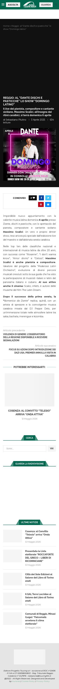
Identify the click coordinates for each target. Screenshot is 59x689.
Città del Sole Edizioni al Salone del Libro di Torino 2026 (39, 577)
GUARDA (46, 4)
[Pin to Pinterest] (41, 204)
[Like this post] (34, 197)
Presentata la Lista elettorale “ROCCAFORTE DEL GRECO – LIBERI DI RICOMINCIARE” (39, 556)
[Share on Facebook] (41, 197)
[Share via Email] (48, 204)
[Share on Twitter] (48, 197)
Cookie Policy (28, 681)
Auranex (16, 681)
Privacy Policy (43, 681)
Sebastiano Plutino (16, 119)
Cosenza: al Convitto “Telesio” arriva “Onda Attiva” (37, 534)
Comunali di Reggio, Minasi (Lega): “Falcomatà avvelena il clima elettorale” (40, 618)
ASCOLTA (13, 4)
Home (6, 26)
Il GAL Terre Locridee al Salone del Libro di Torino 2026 (39, 597)
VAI (51, 448)
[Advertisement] (29, 63)
